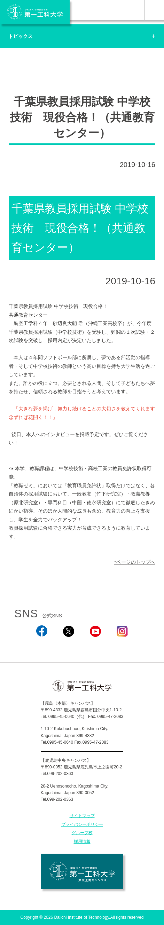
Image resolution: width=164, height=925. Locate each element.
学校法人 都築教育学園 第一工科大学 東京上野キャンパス (82, 871)
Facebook (41, 646)
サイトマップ (82, 815)
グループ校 (82, 832)
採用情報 (82, 841)
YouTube (95, 646)
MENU (154, 10)
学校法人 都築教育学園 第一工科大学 (35, 12)
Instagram (122, 646)
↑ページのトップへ (134, 562)
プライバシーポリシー (82, 824)
